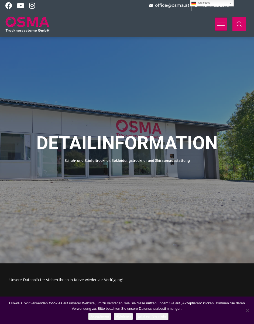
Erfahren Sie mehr (152, 316)
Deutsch (200, 3)
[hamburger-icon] (221, 24)
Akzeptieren (99, 316)
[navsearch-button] (239, 24)
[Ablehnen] (247, 310)
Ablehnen (123, 316)
